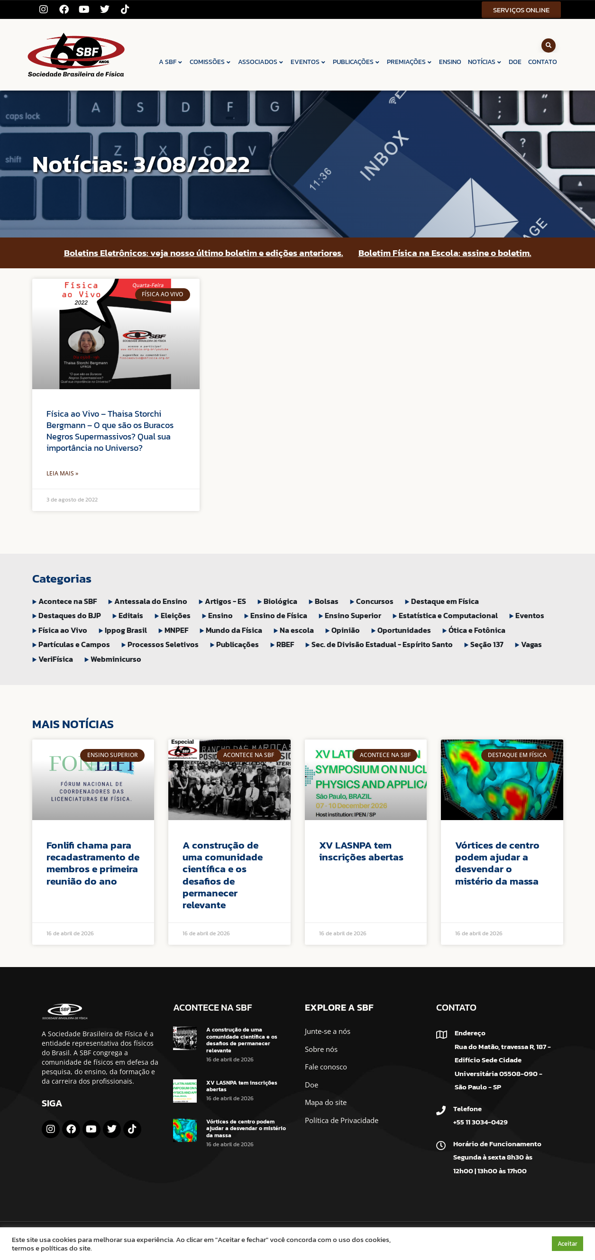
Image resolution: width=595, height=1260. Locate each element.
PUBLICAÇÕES (356, 62)
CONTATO (542, 62)
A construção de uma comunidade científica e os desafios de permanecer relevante (223, 875)
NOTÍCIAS (485, 62)
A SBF (171, 62)
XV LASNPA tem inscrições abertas (361, 851)
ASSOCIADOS (261, 62)
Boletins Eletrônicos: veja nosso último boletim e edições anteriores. (203, 253)
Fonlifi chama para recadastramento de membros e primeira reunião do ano (92, 863)
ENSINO (450, 62)
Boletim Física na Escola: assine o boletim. (444, 253)
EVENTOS (308, 62)
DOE (515, 62)
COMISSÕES (210, 62)
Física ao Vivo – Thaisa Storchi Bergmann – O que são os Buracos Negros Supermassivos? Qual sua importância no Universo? (110, 430)
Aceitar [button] (567, 1243)
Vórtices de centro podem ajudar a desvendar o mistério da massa (497, 863)
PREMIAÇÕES (409, 62)
